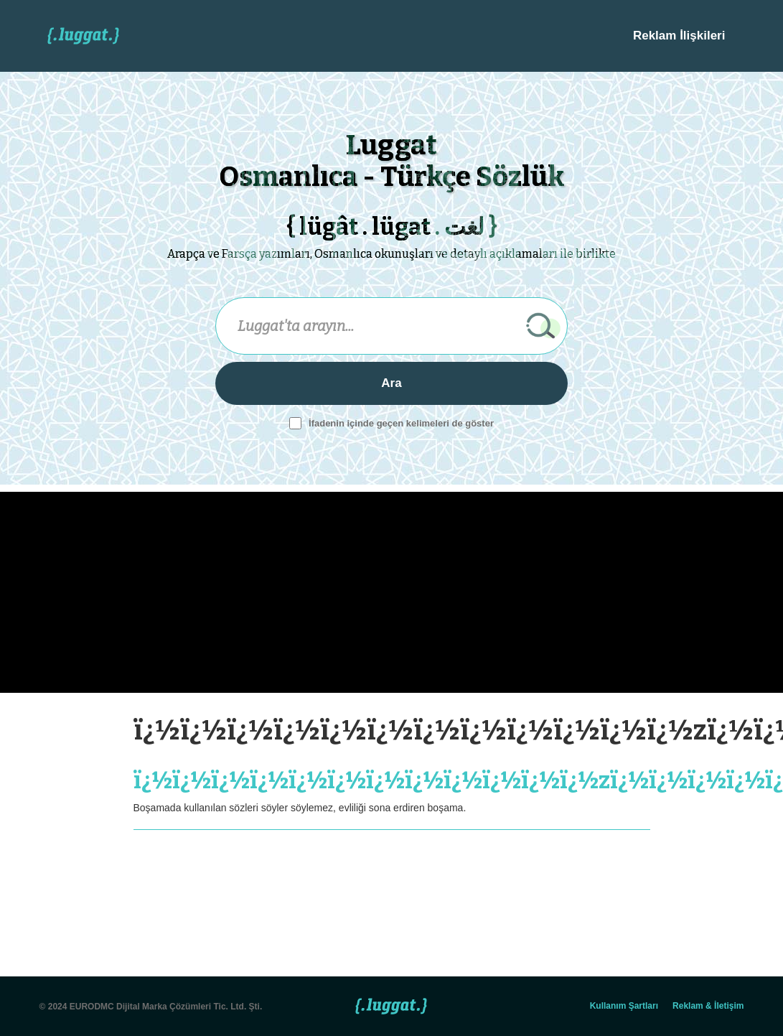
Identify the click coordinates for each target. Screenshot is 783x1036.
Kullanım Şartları (624, 1006)
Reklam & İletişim (708, 1006)
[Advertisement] (328, 592)
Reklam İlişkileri (679, 35)
